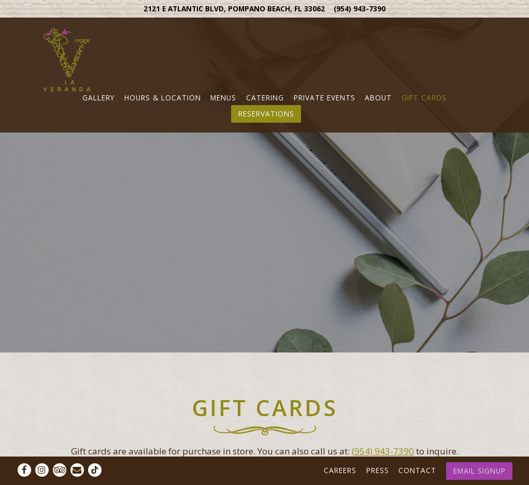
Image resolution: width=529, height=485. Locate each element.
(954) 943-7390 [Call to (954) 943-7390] (359, 8)
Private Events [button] (324, 97)
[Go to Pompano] (234, 9)
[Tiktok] (95, 445)
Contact (417, 445)
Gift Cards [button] (424, 97)
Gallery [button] (98, 97)
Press (377, 445)
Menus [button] (223, 97)
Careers (340, 445)
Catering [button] (265, 97)
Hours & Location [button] (162, 97)
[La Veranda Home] (67, 58)
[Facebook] (24, 445)
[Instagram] (42, 445)
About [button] (378, 97)
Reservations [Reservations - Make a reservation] (266, 114)
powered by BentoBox (264, 472)
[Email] (77, 445)
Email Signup (479, 446)
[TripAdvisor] (59, 445)
